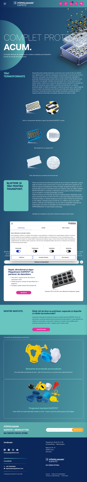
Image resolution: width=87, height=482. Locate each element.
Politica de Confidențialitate (58, 474)
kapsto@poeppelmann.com (14, 468)
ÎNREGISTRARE (77, 430)
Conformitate (64, 475)
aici (61, 206)
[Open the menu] (5, 3)
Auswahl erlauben (43, 257)
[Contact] (81, 4)
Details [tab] (43, 227)
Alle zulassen (65, 257)
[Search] (76, 4)
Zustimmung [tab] (21, 227)
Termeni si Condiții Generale (53, 475)
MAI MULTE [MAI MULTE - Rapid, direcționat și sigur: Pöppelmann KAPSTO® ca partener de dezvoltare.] (24, 292)
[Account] (66, 4)
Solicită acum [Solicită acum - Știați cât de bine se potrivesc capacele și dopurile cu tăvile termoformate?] (41, 329)
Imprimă (48, 474)
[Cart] (71, 4)
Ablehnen (21, 257)
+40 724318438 (10, 466)
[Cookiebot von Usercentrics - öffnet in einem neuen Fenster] (69, 223)
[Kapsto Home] (24, 3)
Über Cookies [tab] (65, 227)
